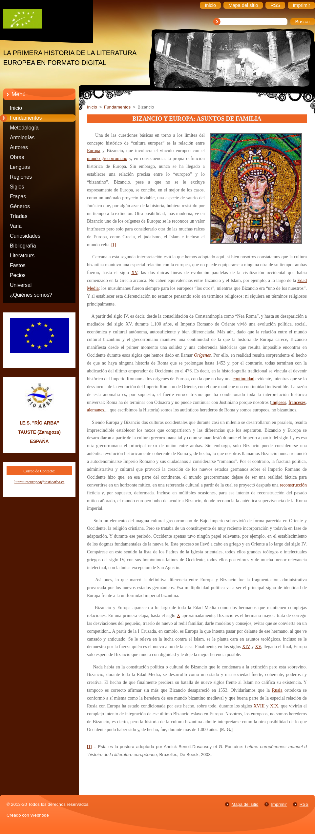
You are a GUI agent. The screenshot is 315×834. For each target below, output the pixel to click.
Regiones (21, 177)
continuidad (243, 378)
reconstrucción (293, 485)
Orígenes (202, 355)
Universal (21, 285)
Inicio (16, 108)
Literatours (22, 255)
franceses (296, 402)
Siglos (17, 186)
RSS (304, 804)
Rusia (277, 690)
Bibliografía (23, 245)
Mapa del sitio (245, 804)
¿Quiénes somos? (31, 295)
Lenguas (20, 167)
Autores (19, 147)
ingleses (278, 402)
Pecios (18, 275)
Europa (93, 150)
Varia (16, 226)
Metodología (24, 127)
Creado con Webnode (28, 815)
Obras (17, 157)
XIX (274, 706)
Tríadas (18, 216)
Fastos (18, 265)
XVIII (258, 706)
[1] (113, 244)
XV (134, 272)
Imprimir (279, 804)
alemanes (95, 409)
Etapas (18, 196)
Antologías (22, 137)
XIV (246, 646)
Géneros (20, 206)
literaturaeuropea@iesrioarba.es (39, 482)
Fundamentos (26, 118)
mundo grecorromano (107, 158)
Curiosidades (25, 236)
